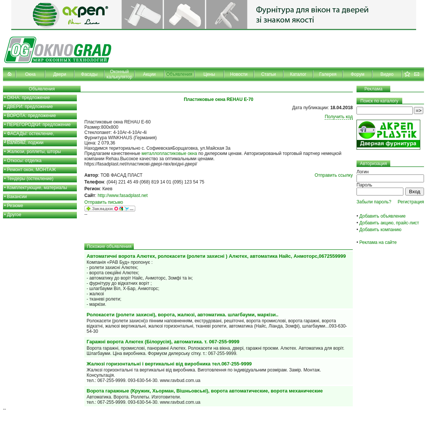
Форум (357, 74)
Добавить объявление (383, 216)
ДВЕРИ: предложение (30, 106)
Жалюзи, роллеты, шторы (34, 151)
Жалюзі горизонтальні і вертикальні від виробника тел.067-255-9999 (169, 364)
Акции (149, 74)
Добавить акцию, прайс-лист (389, 223)
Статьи (268, 74)
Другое (14, 214)
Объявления (179, 74)
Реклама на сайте (378, 242)
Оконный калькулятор (119, 74)
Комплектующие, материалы (37, 187)
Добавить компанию (381, 229)
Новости (238, 74)
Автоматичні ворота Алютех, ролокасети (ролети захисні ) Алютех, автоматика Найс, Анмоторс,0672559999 (216, 256)
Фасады (89, 74)
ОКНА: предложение (28, 97)
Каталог (298, 74)
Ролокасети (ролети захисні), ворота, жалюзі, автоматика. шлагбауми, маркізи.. (183, 314)
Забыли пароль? (374, 201)
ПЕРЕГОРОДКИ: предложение (39, 124)
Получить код (339, 116)
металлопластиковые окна (169, 153)
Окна (30, 74)
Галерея (328, 74)
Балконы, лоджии (25, 142)
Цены (209, 74)
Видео (387, 74)
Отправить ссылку (334, 175)
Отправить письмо (103, 202)
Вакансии (17, 196)
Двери (59, 74)
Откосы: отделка (24, 160)
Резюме (15, 205)
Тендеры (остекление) (30, 178)
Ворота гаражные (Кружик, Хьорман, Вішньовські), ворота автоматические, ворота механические (205, 391)
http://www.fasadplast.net (122, 195)
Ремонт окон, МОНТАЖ (31, 169)
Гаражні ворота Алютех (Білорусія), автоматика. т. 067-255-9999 (163, 341)
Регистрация (411, 201)
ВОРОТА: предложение (31, 115)
